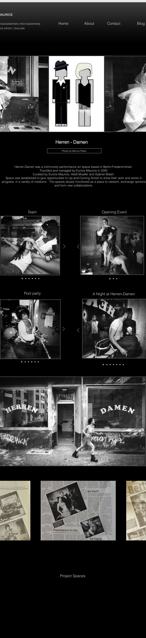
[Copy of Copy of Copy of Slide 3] (119, 364)
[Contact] (113, 23)
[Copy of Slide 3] (31, 361)
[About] (89, 23)
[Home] (63, 23)
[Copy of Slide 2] (32, 278)
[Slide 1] (22, 278)
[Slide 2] (25, 278)
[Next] (64, 246)
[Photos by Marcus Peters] (74, 150)
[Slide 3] (116, 278)
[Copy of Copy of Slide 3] (38, 361)
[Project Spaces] (72, 575)
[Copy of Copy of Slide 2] (35, 278)
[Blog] (141, 23)
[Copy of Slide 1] (123, 364)
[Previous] (78, 246)
